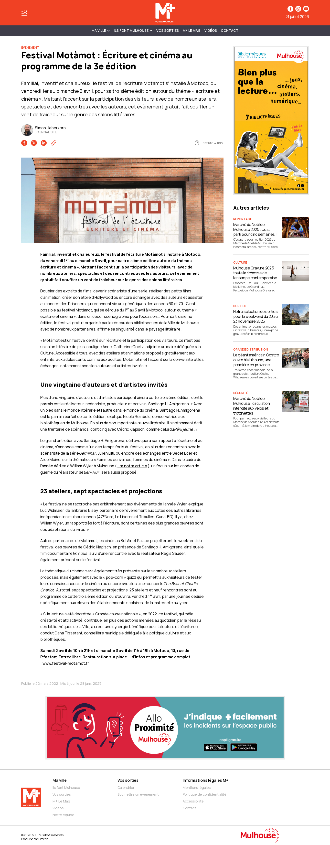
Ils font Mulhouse (66, 787)
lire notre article (132, 466)
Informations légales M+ (205, 780)
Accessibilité (193, 801)
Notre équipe (63, 815)
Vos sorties (167, 30)
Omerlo (43, 839)
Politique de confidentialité (204, 794)
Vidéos (210, 30)
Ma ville (60, 780)
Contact (229, 30)
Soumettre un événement (138, 794)
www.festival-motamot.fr (66, 663)
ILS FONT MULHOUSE (133, 30)
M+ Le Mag (192, 30)
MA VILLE (101, 30)
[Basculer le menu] (24, 13)
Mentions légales (197, 787)
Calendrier (125, 787)
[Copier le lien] (53, 143)
